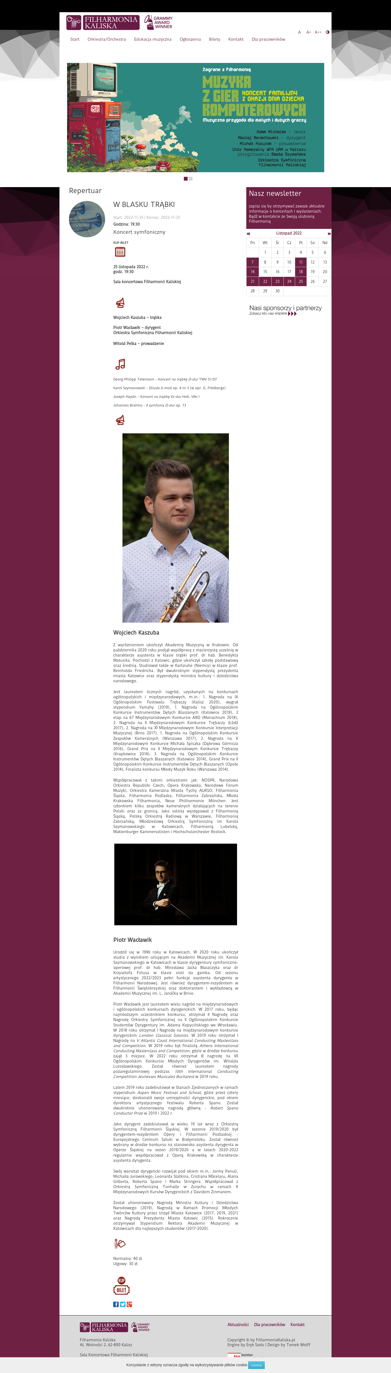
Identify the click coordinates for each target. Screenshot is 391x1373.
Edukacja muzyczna (153, 39)
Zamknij (256, 1365)
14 (252, 272)
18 (301, 272)
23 (277, 281)
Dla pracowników (268, 39)
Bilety (214, 39)
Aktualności (238, 1325)
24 (289, 281)
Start (75, 39)
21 (252, 281)
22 (265, 281)
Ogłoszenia (190, 39)
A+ (309, 32)
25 (301, 281)
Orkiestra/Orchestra (107, 39)
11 (301, 262)
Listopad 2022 (288, 233)
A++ (318, 32)
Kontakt (236, 39)
